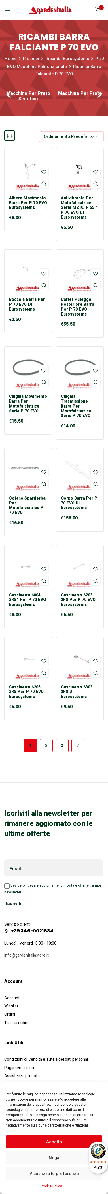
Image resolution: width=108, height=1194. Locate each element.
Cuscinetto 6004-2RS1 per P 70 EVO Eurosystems (27, 600)
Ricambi (31, 58)
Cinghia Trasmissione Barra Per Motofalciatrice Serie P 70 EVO (76, 406)
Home (11, 58)
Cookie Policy (51, 1186)
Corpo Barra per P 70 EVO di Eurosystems (79, 503)
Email (15, 869)
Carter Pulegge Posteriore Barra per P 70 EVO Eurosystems (77, 307)
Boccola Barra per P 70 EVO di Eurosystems (27, 304)
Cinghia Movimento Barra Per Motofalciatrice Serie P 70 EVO (28, 404)
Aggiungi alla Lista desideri (44, 172)
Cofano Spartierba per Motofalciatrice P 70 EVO (27, 505)
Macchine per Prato (80, 94)
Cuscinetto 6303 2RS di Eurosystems (76, 692)
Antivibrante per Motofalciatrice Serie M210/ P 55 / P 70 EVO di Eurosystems (79, 208)
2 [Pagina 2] (46, 745)
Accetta (54, 1142)
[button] (98, 11)
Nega (54, 1157)
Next (77, 745)
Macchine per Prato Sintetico (28, 96)
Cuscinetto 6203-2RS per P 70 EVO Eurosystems (78, 600)
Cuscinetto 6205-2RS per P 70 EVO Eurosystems (26, 692)
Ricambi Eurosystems (67, 58)
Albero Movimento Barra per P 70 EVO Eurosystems (28, 203)
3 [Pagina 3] (62, 745)
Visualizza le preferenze (54, 1173)
